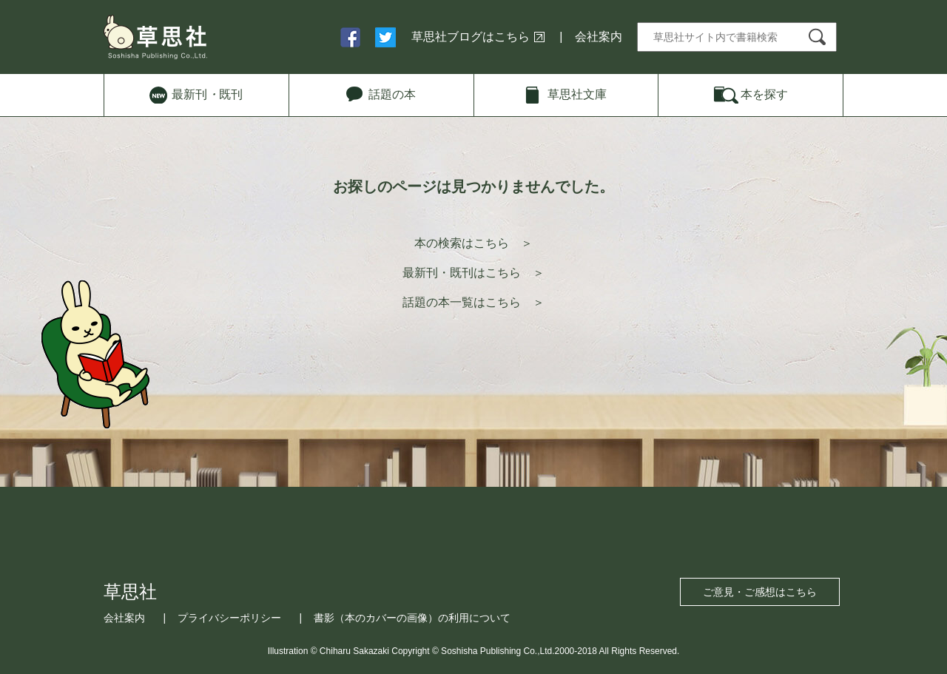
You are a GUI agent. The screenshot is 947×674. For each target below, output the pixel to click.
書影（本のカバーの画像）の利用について (412, 618)
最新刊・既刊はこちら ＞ (473, 272)
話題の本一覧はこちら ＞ (473, 302)
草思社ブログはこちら (470, 36)
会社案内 (598, 36)
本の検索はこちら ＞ (473, 243)
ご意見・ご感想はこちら (760, 592)
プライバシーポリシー (229, 618)
